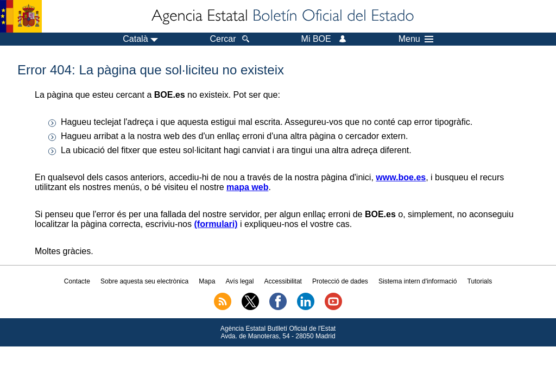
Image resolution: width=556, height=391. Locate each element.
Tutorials (479, 281)
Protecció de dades (340, 281)
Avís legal (240, 281)
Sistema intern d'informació (417, 281)
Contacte (77, 281)
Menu (416, 39)
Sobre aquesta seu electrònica (144, 281)
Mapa (207, 281)
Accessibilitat (283, 281)
